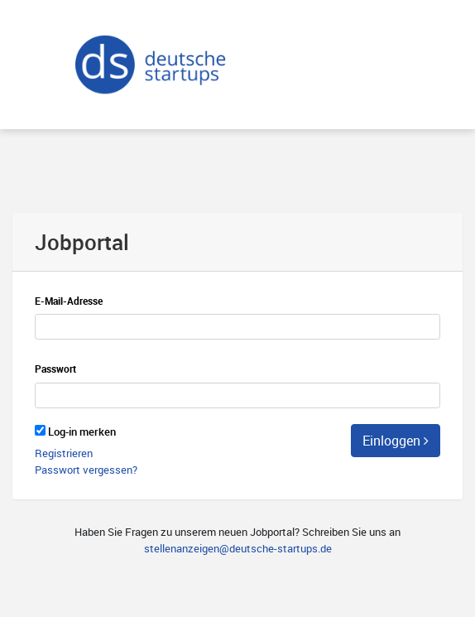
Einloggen (395, 440)
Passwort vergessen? (86, 469)
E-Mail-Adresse (69, 301)
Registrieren (64, 453)
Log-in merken (82, 431)
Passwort (55, 369)
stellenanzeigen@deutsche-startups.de (238, 548)
